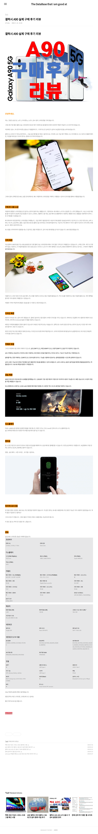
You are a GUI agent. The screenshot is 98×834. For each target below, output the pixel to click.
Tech (6, 741)
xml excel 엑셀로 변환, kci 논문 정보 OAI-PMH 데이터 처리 (20, 754)
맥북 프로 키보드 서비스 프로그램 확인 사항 (16, 745)
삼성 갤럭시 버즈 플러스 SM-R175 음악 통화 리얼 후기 (19, 747)
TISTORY (49, 830)
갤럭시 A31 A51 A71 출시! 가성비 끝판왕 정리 (17, 749)
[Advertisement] (49, 771)
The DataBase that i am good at (49, 4)
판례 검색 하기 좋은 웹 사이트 (12, 752)
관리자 (56, 830)
